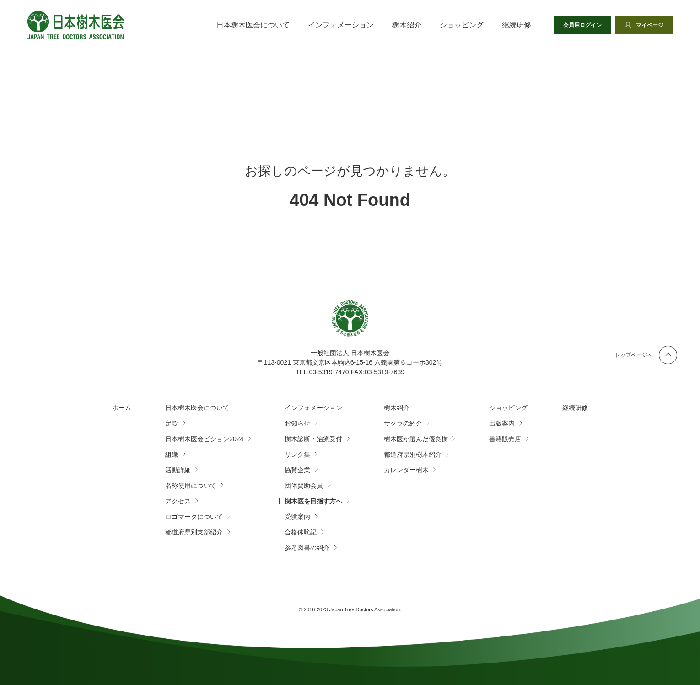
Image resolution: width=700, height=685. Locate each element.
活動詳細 (178, 470)
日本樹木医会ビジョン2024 (204, 438)
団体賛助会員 (304, 485)
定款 (171, 423)
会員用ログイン (582, 25)
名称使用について (190, 485)
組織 (171, 454)
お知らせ (297, 423)
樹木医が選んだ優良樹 (416, 438)
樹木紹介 (406, 25)
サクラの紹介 (403, 423)
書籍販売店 (505, 438)
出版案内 (502, 423)
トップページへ (633, 355)
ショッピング (462, 25)
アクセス (178, 501)
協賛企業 (297, 470)
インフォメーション (341, 25)
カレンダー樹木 (406, 470)
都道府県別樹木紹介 (413, 454)
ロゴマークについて (194, 516)
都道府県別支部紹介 (194, 532)
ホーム (121, 407)
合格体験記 (301, 532)
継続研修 (516, 25)
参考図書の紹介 (307, 547)
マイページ (649, 25)
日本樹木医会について (253, 25)
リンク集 (297, 454)
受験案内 (297, 516)
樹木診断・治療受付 (313, 438)
